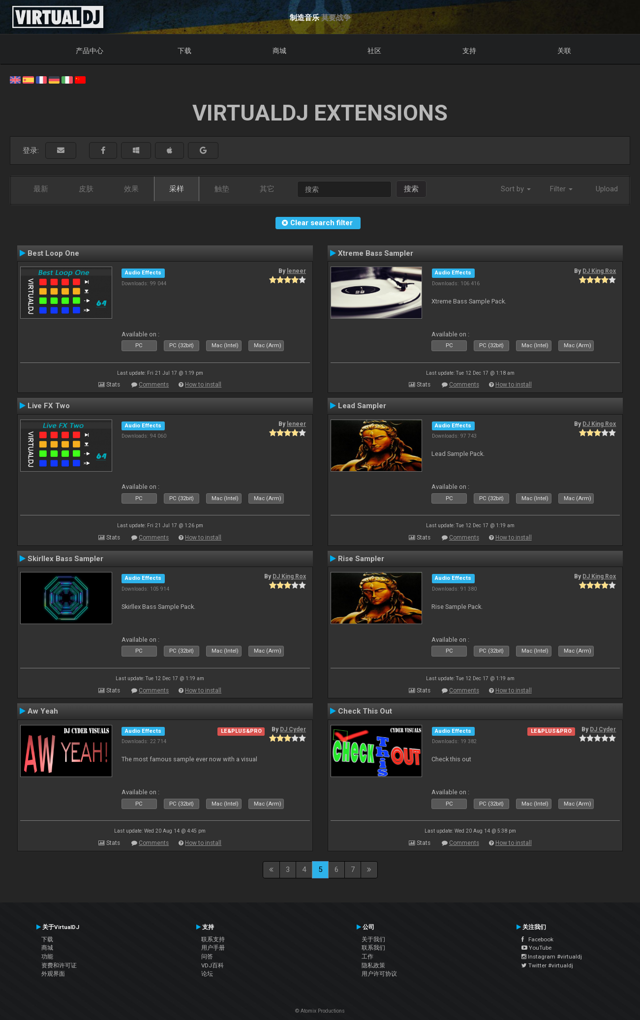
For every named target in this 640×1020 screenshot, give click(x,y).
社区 (374, 51)
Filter (561, 188)
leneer (296, 271)
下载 (184, 51)
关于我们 (373, 939)
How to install (203, 384)
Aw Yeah (43, 711)
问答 (207, 956)
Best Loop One (53, 253)
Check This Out (365, 711)
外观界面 (53, 973)
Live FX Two (49, 405)
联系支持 (213, 939)
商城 (279, 51)
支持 (469, 51)
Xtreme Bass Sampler (375, 253)
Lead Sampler (362, 405)
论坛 (207, 973)
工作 (367, 956)
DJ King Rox (599, 271)
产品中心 (89, 51)
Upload (607, 188)
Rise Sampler (361, 558)
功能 (47, 956)
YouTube (536, 947)
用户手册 (213, 947)
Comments (154, 384)
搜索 (411, 188)
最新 (40, 188)
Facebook (537, 939)
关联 (564, 51)
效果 (131, 188)
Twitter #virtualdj (547, 965)
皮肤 (86, 188)
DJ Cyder (293, 729)
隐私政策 (373, 965)
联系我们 (373, 947)
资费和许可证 (59, 965)
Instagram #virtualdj (551, 956)
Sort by (516, 188)
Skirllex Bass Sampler (65, 558)
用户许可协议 (379, 973)
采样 (176, 188)
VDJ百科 (212, 965)
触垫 (221, 188)
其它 (267, 188)
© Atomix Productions (320, 1011)
